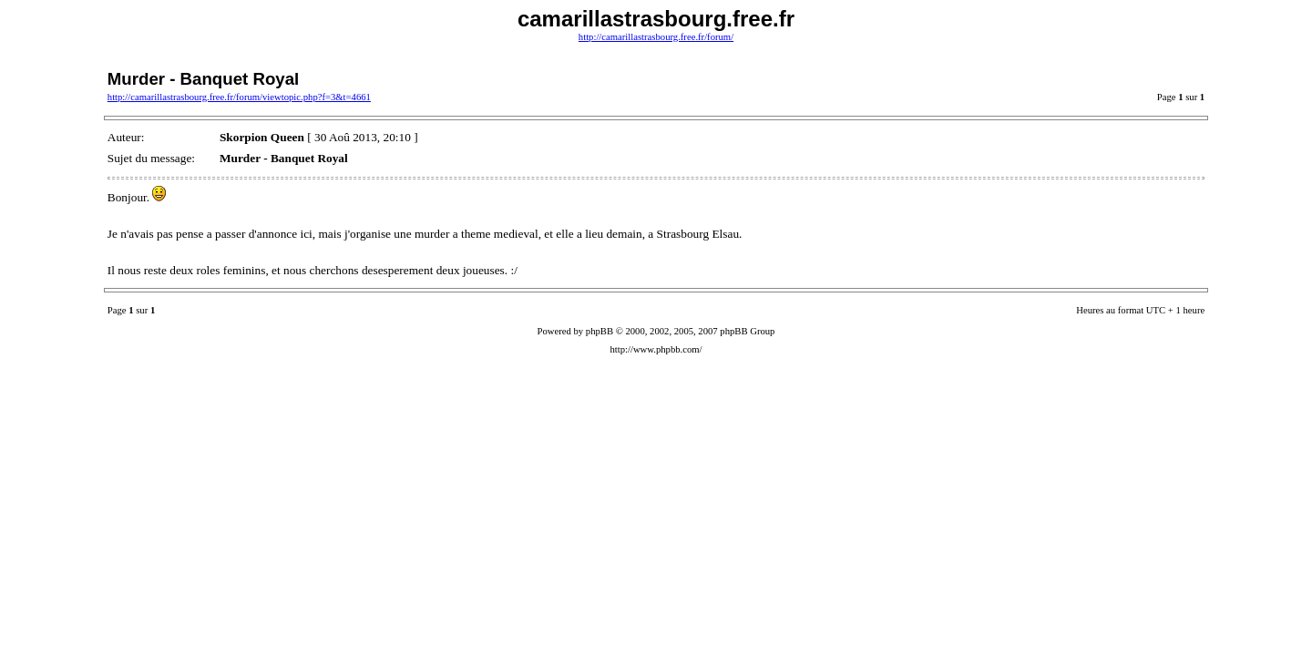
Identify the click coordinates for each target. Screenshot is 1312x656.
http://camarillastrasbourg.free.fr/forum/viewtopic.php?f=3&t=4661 (239, 97)
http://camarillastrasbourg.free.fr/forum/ (656, 37)
